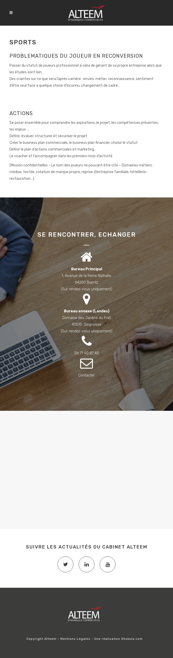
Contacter (86, 375)
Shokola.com (132, 639)
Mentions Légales (75, 639)
